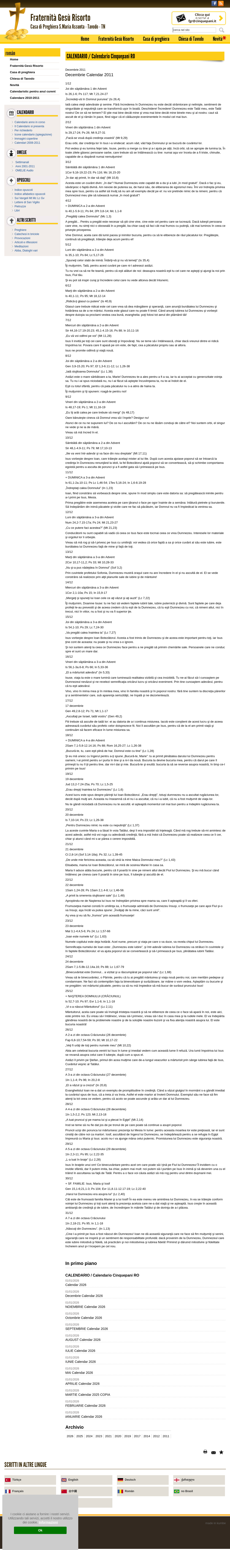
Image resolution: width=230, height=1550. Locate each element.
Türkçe (16, 1479)
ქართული (187, 1479)
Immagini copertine (26, 138)
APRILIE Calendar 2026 (82, 1383)
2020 (118, 1436)
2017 (137, 1436)
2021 (108, 1436)
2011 (166, 1436)
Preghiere (21, 230)
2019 (127, 1436)
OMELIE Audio (24, 170)
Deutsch (130, 1479)
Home (85, 39)
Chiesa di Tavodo (191, 39)
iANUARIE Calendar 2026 (83, 1416)
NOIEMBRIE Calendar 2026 (85, 1307)
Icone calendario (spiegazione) (33, 134)
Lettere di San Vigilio (27, 202)
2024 (89, 1436)
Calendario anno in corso (30, 122)
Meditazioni (22, 246)
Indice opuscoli (24, 190)
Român (129, 1491)
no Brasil (187, 1491)
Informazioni (48, 1522)
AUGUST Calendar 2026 (83, 1340)
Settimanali (22, 162)
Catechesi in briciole (27, 234)
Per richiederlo (23, 130)
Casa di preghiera (156, 39)
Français (18, 1491)
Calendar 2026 (76, 1285)
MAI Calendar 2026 (79, 1372)
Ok (40, 1530)
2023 (98, 1436)
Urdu (72, 1502)
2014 (146, 1436)
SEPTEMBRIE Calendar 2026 (86, 1329)
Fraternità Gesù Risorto (116, 39)
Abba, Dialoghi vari (26, 250)
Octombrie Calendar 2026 (83, 1318)
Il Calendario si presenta (29, 126)
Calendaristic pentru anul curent (33, 91)
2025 (79, 1436)
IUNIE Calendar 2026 (80, 1362)
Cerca (222, 29)
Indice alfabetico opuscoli (30, 194)
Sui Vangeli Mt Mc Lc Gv (30, 198)
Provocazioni (22, 238)
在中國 (73, 1491)
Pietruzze (20, 206)
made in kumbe (216, 1523)
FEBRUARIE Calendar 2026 (85, 1405)
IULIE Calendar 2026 (80, 1351)
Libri (17, 210)
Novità (217, 39)
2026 (70, 1436)
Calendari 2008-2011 (27, 142)
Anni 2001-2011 (25, 166)
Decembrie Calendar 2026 (84, 1296)
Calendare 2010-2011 (25, 98)
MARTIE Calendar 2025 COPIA (87, 1394)
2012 (156, 1436)
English (73, 1479)
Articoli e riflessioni (26, 242)
